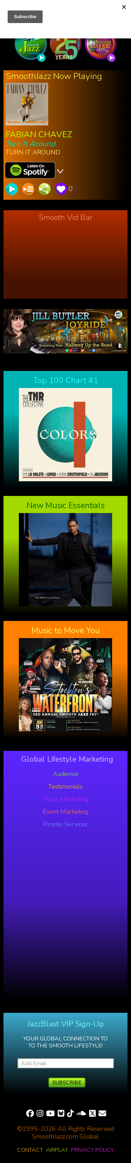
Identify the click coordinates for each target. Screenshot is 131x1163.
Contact (30, 1150)
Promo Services (65, 824)
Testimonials (65, 786)
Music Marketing (65, 799)
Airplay (57, 1150)
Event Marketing (65, 811)
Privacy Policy (92, 1150)
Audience (66, 773)
